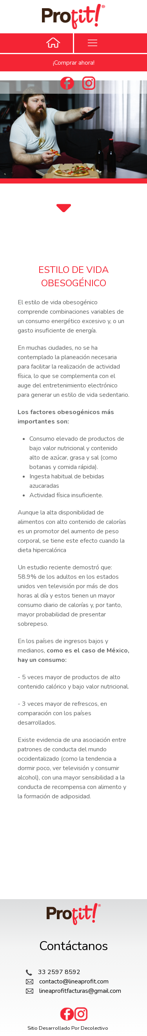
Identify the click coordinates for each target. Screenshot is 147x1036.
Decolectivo (94, 1028)
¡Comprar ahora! (73, 62)
